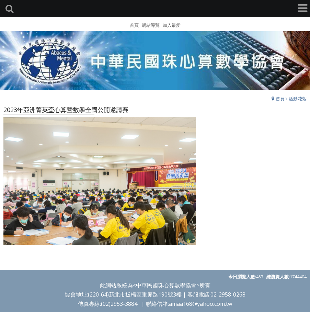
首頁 (280, 99)
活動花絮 (298, 99)
